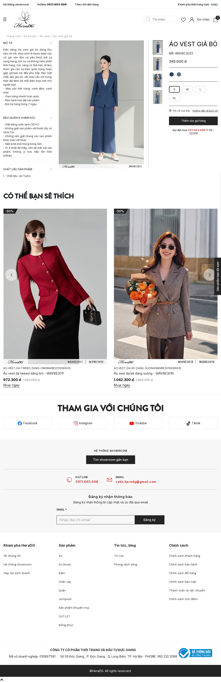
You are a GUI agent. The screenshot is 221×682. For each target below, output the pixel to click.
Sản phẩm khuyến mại (74, 607)
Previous (11, 275)
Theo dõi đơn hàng (87, 4)
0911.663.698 (87, 481)
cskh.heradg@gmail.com (136, 481)
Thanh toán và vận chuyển (187, 590)
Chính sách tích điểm (183, 599)
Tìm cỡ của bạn (179, 110)
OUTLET (64, 616)
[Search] (161, 19)
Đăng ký (150, 520)
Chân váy (65, 581)
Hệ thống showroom (16, 4)
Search (148, 19)
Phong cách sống (125, 564)
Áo (60, 555)
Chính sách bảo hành (183, 564)
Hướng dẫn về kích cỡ (205, 110)
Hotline (52, 4)
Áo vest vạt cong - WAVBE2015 (26, 373)
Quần (62, 590)
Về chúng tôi (12, 555)
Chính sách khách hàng (184, 555)
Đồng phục (66, 625)
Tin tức (119, 555)
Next (210, 275)
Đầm (62, 573)
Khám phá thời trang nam (198, 5)
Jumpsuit (65, 599)
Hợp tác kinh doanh (16, 573)
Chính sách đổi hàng (182, 573)
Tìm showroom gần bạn (110, 459)
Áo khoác (65, 564)
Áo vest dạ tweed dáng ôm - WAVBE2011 (144, 373)
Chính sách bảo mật (182, 581)
